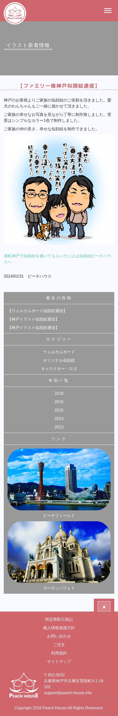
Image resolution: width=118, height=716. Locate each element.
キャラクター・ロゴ (59, 369)
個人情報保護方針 (59, 628)
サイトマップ (59, 661)
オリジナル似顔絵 (59, 360)
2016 (59, 402)
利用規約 (59, 653)
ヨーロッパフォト (59, 555)
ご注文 (59, 645)
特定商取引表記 (59, 619)
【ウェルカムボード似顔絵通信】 (37, 311)
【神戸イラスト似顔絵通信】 (33, 319)
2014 (59, 419)
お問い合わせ (59, 636)
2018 (59, 393)
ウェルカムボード (59, 352)
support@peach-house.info (68, 693)
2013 (59, 427)
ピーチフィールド (59, 483)
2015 (59, 410)
